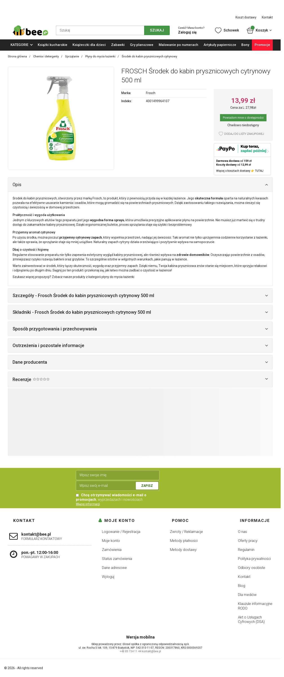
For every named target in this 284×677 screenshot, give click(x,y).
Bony (245, 45)
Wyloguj (108, 577)
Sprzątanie (72, 56)
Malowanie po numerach (178, 45)
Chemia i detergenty (46, 56)
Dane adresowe (114, 568)
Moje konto (111, 541)
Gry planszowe (141, 45)
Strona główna (18, 56)
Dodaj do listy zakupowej (244, 133)
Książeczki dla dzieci (89, 45)
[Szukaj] (100, 30)
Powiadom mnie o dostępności (243, 117)
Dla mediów (247, 595)
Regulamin (246, 550)
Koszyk (259, 30)
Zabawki (118, 45)
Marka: (126, 93)
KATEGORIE (19, 45)
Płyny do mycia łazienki (100, 56)
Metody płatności (184, 541)
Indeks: (126, 101)
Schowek (226, 30)
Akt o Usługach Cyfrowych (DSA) (251, 619)
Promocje (262, 45)
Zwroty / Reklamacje (186, 532)
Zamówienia (111, 550)
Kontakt (267, 17)
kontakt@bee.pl (151, 651)
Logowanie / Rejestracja (121, 532)
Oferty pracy (248, 541)
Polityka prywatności (254, 559)
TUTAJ (259, 170)
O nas (242, 532)
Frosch (150, 93)
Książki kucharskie (52, 45)
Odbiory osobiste (251, 568)
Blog (241, 586)
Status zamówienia (117, 559)
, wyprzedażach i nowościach (111, 497)
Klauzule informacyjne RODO (255, 606)
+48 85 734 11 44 (130, 651)
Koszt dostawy (246, 17)
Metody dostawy (183, 550)
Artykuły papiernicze (220, 45)
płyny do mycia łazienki (117, 277)
